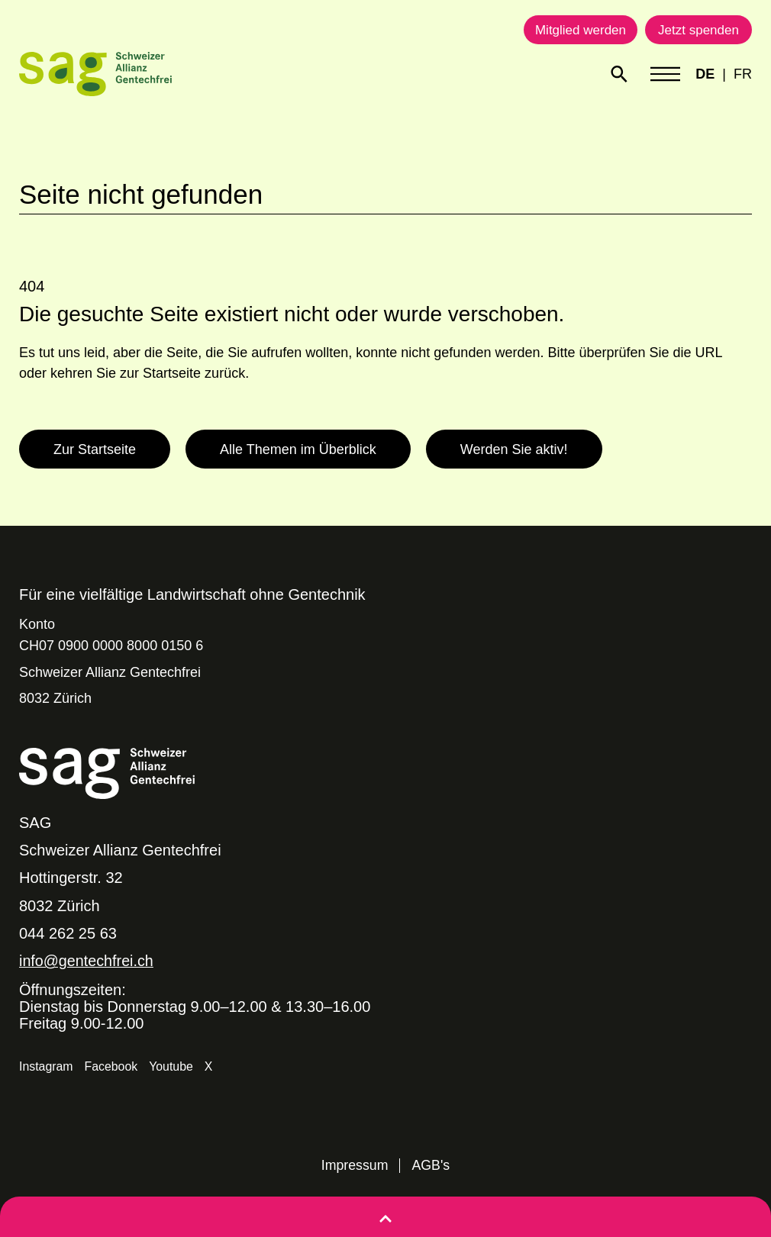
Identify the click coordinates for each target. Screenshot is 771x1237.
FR (743, 74)
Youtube (172, 1065)
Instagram (46, 1065)
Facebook (111, 1065)
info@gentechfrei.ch (87, 960)
